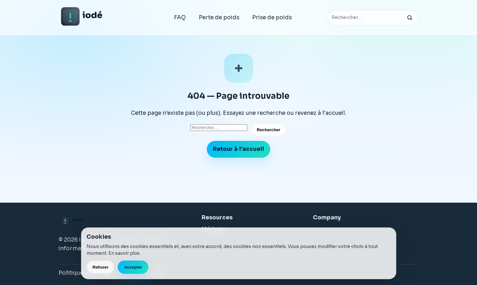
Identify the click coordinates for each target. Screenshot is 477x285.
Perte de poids (219, 17)
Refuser (101, 267)
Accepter (133, 267)
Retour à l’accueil (238, 149)
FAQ (180, 17)
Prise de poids (272, 17)
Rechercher (268, 129)
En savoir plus (124, 253)
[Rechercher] (409, 17)
